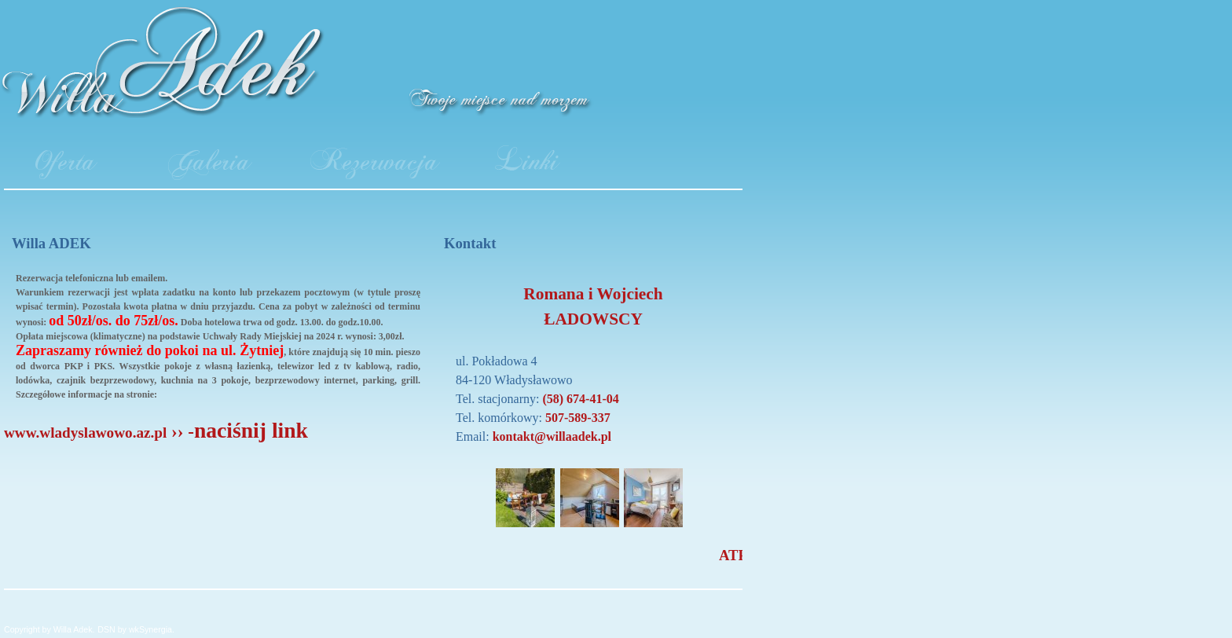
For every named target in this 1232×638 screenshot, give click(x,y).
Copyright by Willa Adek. (49, 629)
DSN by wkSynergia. (135, 629)
